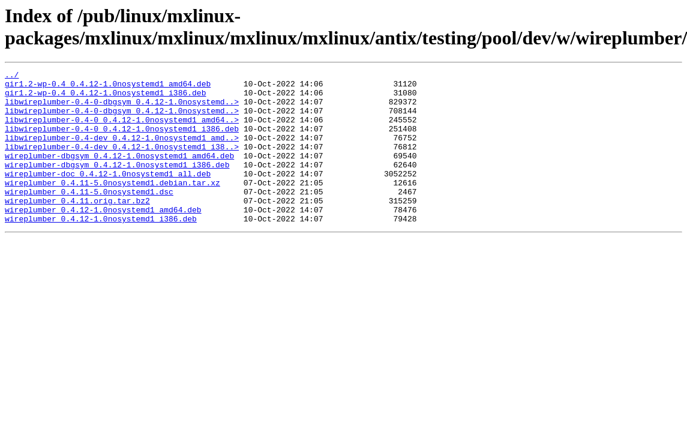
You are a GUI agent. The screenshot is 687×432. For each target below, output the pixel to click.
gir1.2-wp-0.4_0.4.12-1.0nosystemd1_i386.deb (105, 97)
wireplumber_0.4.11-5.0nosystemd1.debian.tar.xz (112, 205)
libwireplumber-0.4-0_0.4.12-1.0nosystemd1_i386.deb (122, 141)
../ (12, 76)
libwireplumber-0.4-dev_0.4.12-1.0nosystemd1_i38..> (122, 162)
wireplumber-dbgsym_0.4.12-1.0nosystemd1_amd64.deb (119, 173)
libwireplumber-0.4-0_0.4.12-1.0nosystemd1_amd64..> (122, 130)
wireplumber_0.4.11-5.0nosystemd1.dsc (89, 216)
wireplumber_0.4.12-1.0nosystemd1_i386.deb (101, 249)
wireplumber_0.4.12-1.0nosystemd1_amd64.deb (103, 238)
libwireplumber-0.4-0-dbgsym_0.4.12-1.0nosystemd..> (122, 108)
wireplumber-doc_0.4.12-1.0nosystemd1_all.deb (108, 195)
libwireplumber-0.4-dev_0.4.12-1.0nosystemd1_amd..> (122, 151)
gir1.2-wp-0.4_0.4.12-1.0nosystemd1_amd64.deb (108, 87)
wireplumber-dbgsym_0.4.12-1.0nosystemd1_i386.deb (117, 184)
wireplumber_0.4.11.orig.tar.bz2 (77, 227)
